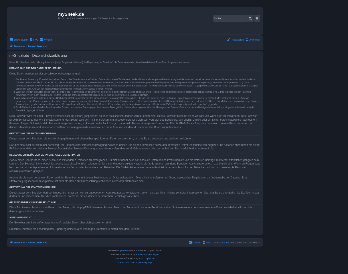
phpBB (123, 250)
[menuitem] (33, 39)
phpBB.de (149, 258)
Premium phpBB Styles (147, 254)
